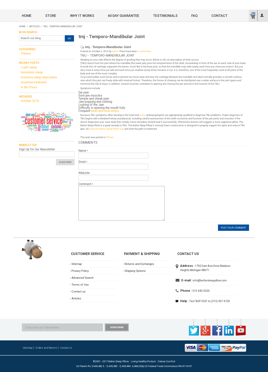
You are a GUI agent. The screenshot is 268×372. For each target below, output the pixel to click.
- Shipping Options (134, 271)
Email (82, 161)
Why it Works (82, 16)
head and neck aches (105, 111)
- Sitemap (76, 264)
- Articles (75, 298)
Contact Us (66, 348)
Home (26, 16)
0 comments (144, 51)
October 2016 (30, 101)
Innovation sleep (32, 72)
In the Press (29, 87)
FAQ (194, 16)
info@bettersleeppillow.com (210, 280)
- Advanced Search (82, 277)
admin (115, 51)
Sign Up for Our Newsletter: (37, 149)
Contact (219, 16)
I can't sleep (29, 67)
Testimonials (165, 16)
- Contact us (77, 291)
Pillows (109, 137)
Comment (85, 184)
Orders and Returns (46, 348)
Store (50, 16)
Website (84, 173)
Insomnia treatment (34, 82)
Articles (34, 26)
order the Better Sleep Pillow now (106, 129)
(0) (253, 13)
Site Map (28, 348)
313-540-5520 (201, 290)
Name (82, 150)
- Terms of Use (79, 284)
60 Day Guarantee (123, 16)
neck (142, 115)
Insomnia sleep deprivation (39, 77)
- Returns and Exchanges (138, 264)
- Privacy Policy (79, 271)
